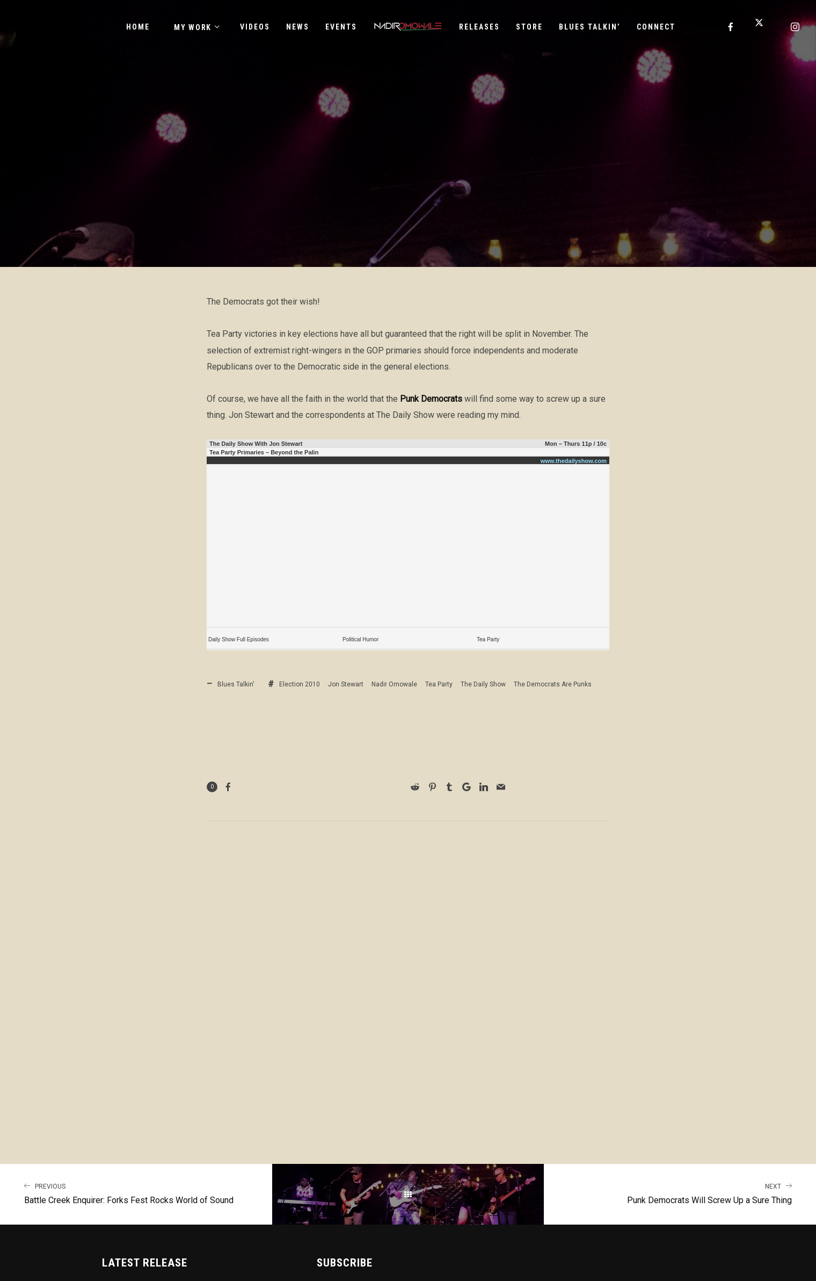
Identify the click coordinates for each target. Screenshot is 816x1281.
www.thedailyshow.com (574, 461)
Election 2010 (299, 684)
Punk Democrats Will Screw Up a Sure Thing (680, 1193)
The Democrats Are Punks (553, 684)
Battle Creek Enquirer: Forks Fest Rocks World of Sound (136, 1193)
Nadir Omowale (394, 684)
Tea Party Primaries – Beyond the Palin (263, 452)
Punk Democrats (431, 399)
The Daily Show (483, 684)
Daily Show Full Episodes (238, 639)
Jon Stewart (345, 684)
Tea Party (488, 639)
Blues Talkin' (235, 684)
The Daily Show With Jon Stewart (255, 443)
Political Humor (360, 639)
